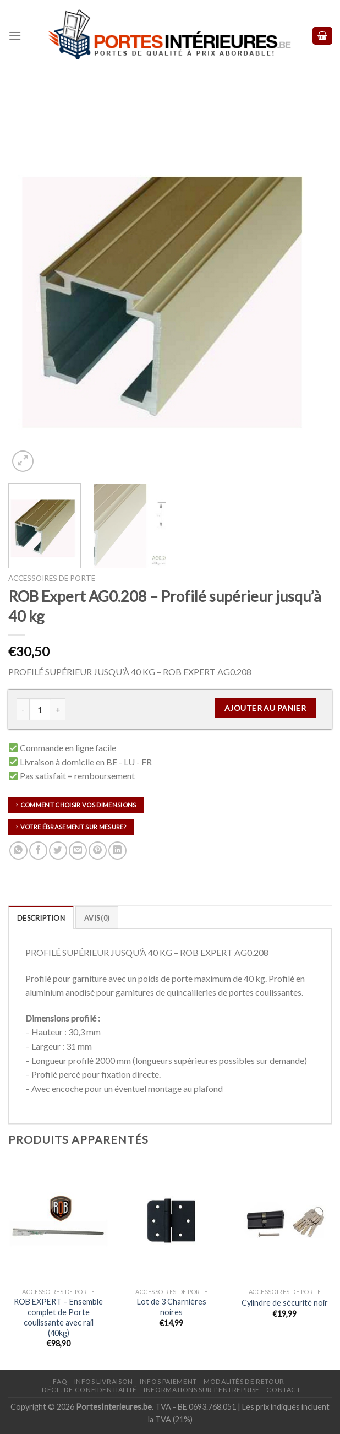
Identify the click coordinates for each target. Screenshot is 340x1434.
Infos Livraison (103, 1381)
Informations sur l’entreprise (202, 1390)
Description (41, 918)
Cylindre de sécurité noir (285, 1302)
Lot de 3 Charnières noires (171, 1307)
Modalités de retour (244, 1381)
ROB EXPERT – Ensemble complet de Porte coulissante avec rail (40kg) (58, 1317)
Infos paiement (168, 1381)
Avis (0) (96, 918)
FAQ (60, 1381)
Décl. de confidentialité (89, 1390)
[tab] (41, 917)
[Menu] (14, 35)
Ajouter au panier (265, 708)
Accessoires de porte (51, 578)
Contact (283, 1390)
